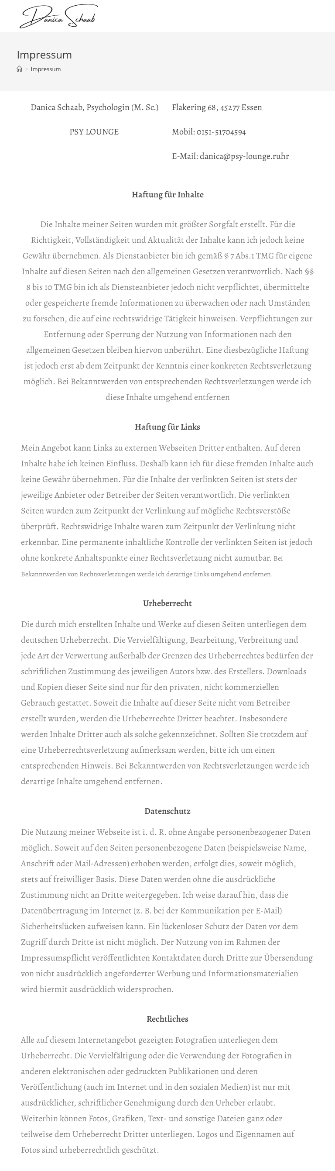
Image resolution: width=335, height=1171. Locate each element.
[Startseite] (19, 69)
